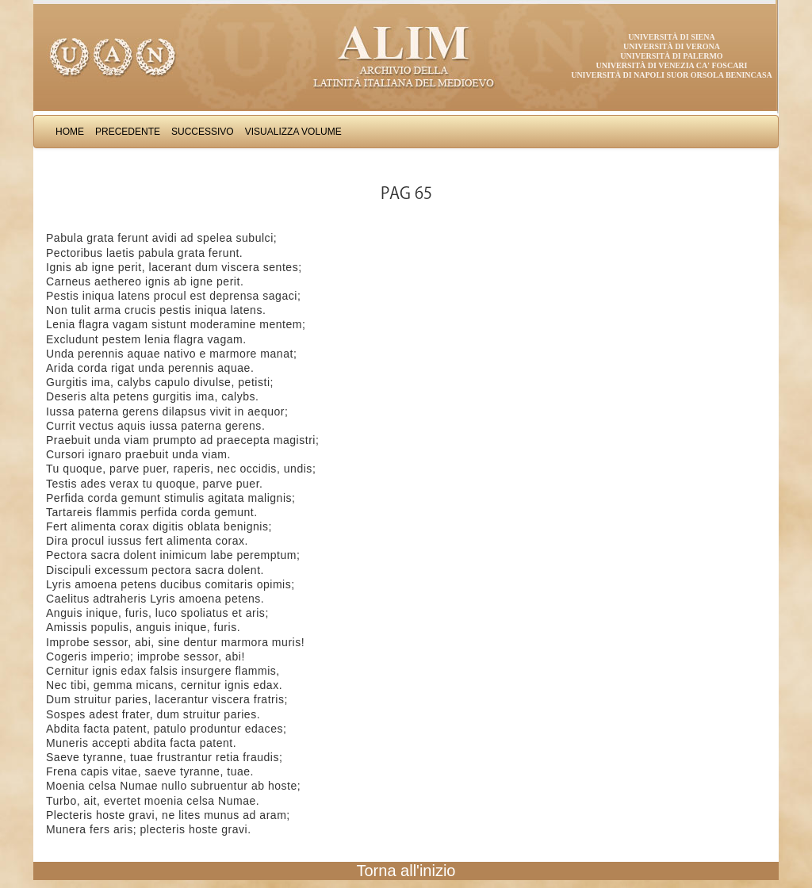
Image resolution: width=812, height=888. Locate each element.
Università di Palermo (671, 56)
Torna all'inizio (406, 870)
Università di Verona (671, 46)
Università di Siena (671, 37)
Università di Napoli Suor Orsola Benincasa (671, 75)
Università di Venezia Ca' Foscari (672, 65)
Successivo (202, 131)
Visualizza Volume (293, 131)
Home (70, 131)
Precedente (127, 131)
